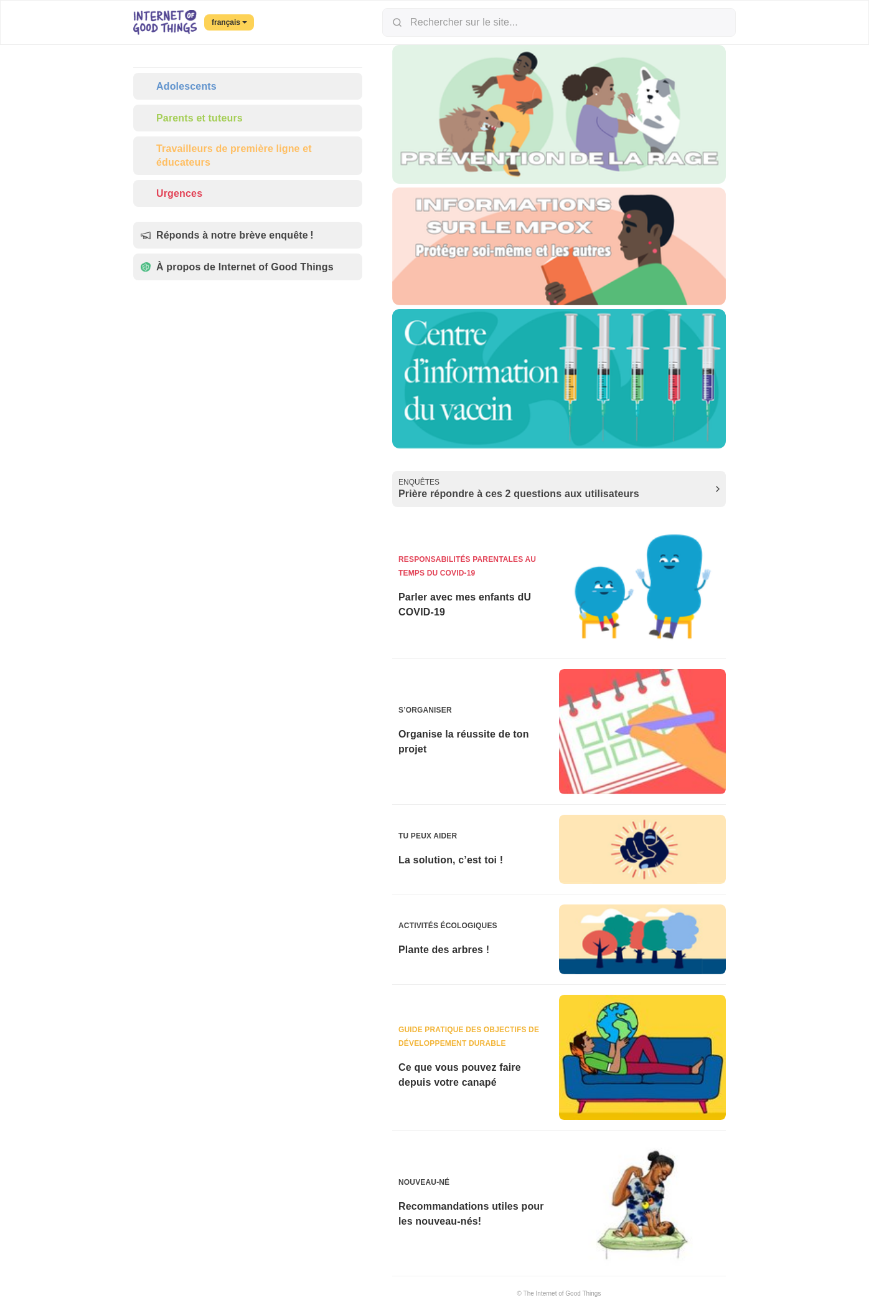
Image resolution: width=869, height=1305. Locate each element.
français (229, 22)
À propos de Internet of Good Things (237, 267)
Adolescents (179, 86)
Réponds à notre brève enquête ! (227, 235)
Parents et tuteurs (192, 118)
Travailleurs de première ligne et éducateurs (226, 155)
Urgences (171, 193)
